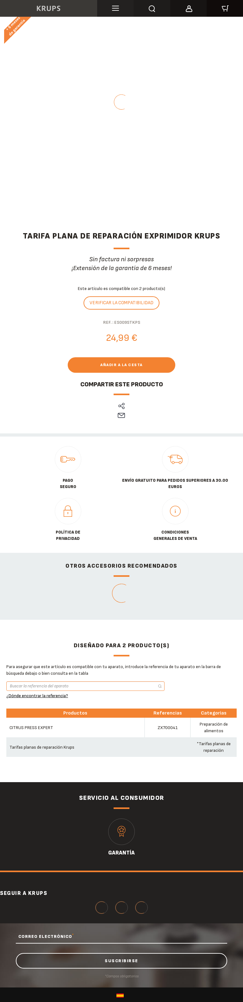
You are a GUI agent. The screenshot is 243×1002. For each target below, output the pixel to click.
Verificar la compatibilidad (121, 303)
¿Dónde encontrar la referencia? (37, 695)
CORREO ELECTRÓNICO (46, 936)
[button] (188, 7)
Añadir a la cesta (121, 365)
